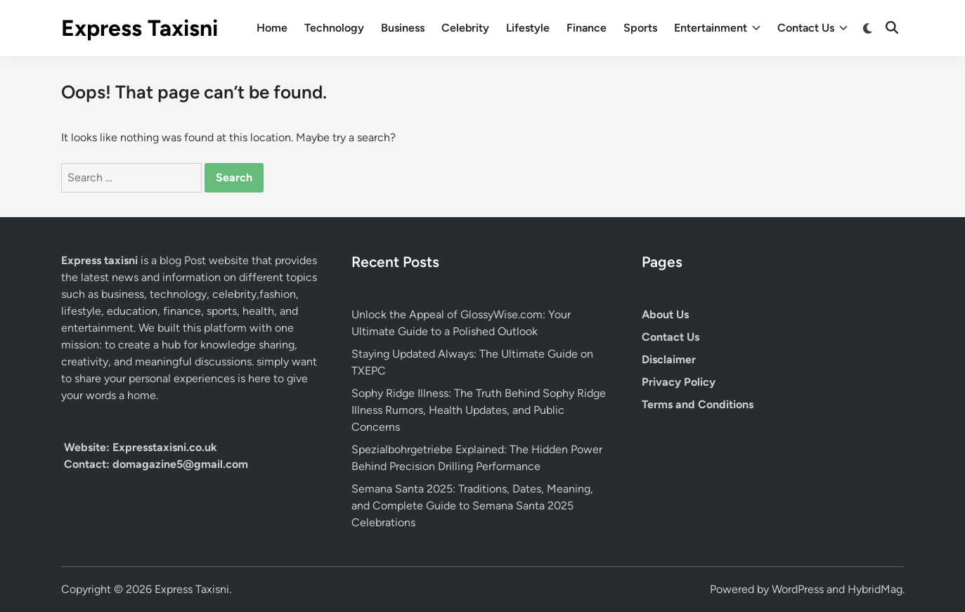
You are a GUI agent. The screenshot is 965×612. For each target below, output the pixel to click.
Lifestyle (528, 27)
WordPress (798, 589)
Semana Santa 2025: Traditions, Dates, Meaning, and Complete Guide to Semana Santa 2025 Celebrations (472, 505)
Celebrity (465, 27)
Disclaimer (669, 359)
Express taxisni (101, 260)
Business (403, 27)
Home (272, 27)
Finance (586, 27)
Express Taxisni (139, 28)
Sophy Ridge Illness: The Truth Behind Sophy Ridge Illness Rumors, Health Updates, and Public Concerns (478, 410)
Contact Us (812, 28)
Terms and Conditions (697, 404)
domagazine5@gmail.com (180, 464)
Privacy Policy (678, 382)
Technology (334, 27)
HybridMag (875, 589)
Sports (640, 27)
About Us (665, 314)
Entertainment (717, 28)
